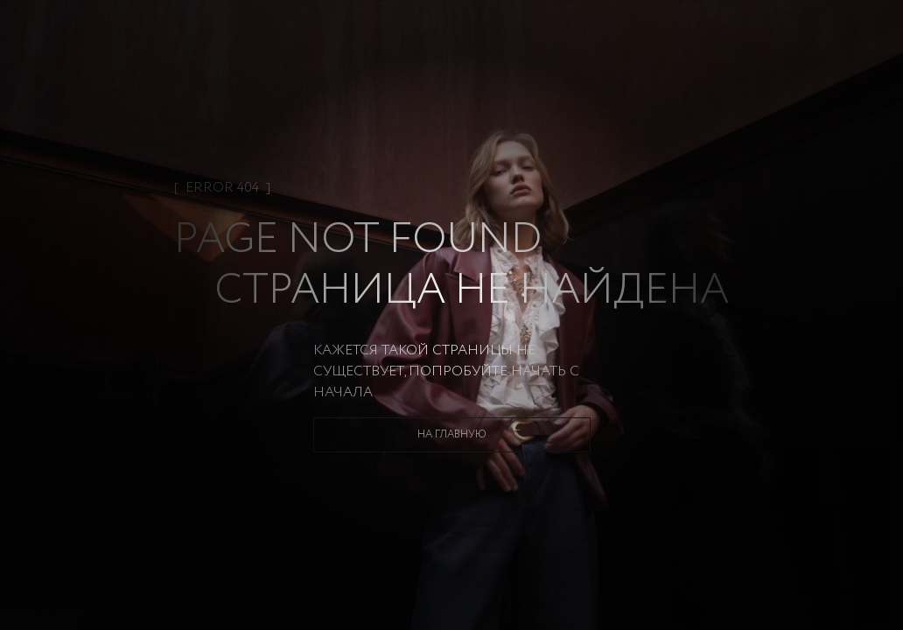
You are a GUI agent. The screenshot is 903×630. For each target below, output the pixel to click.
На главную (451, 434)
